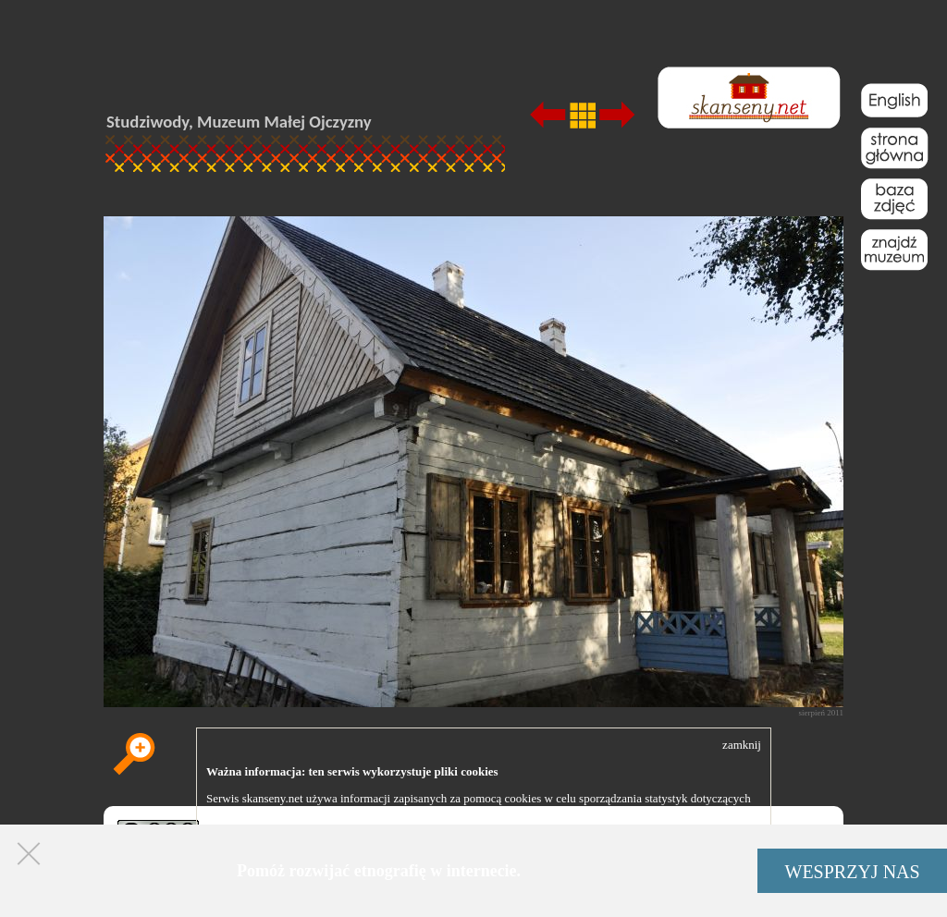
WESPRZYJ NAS (852, 872)
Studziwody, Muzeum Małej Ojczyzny (239, 121)
